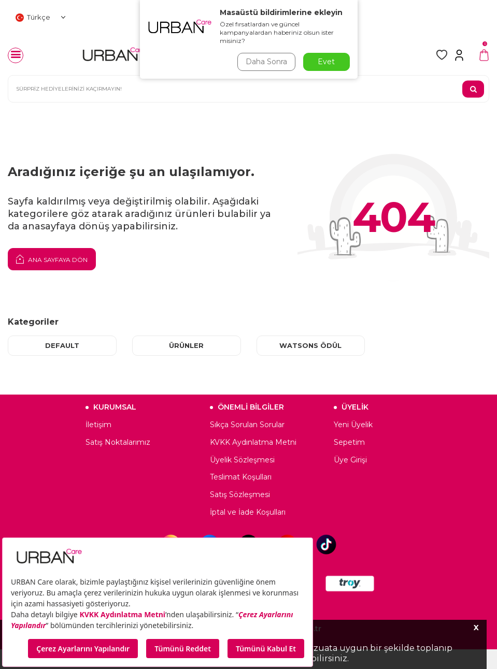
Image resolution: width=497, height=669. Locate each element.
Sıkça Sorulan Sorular (247, 424)
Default (62, 345)
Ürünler (186, 345)
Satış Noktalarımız (118, 442)
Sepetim (349, 442)
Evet (326, 61)
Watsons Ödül (310, 345)
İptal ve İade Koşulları (248, 512)
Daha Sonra (266, 61)
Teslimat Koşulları (241, 477)
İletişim (98, 424)
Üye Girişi (350, 459)
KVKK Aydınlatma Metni (253, 442)
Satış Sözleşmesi (240, 494)
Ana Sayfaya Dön (52, 259)
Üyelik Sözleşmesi (242, 459)
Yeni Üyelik (353, 424)
